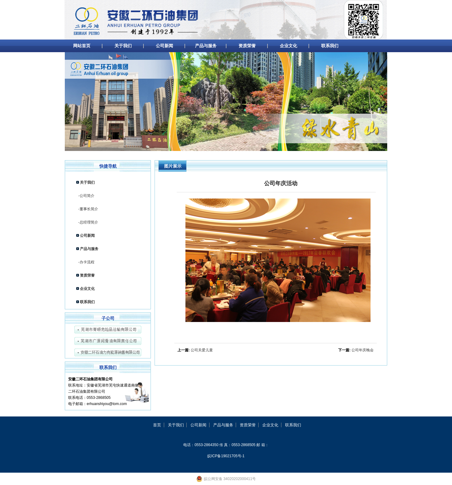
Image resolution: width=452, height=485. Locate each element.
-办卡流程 (85, 262)
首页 (157, 425)
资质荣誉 (247, 45)
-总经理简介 (87, 222)
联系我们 (329, 45)
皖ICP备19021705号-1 (225, 456)
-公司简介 (85, 196)
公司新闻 (164, 45)
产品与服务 (206, 45)
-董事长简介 (87, 209)
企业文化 (288, 45)
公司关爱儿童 (202, 350)
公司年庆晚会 (362, 350)
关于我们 (123, 45)
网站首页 (81, 45)
